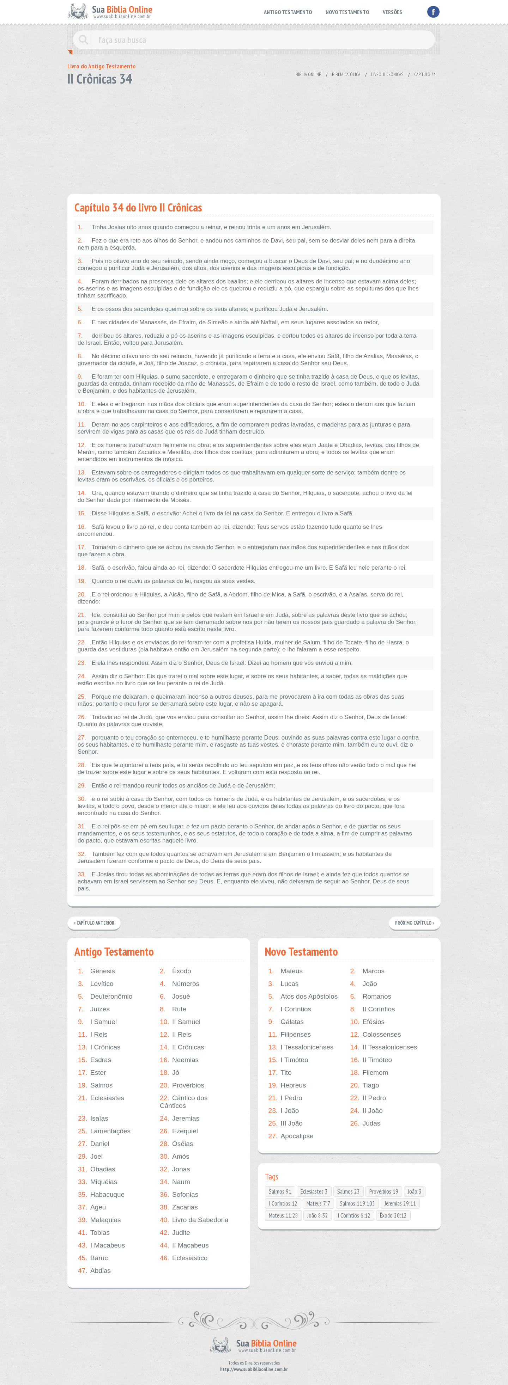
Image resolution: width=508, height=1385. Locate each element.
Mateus (285, 971)
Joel (90, 1156)
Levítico (95, 984)
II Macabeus (184, 1245)
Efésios (367, 1022)
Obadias (96, 1169)
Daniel (93, 1144)
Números (179, 984)
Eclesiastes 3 (314, 1191)
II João (366, 1111)
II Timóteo (371, 1060)
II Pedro (368, 1098)
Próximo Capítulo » (414, 923)
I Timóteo (288, 1060)
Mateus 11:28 (283, 1215)
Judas (365, 1123)
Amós (174, 1156)
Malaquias (99, 1220)
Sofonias (179, 1195)
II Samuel (180, 1022)
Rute (173, 1009)
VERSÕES (392, 12)
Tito (280, 1073)
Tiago (364, 1085)
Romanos (370, 996)
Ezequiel (179, 1131)
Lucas (283, 984)
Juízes (94, 1009)
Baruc (93, 1258)
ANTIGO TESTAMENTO (288, 12)
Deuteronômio (105, 996)
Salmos (95, 1085)
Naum (175, 1182)
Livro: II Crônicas (387, 75)
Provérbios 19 (383, 1191)
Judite (175, 1233)
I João (283, 1111)
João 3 (415, 1191)
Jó (169, 1073)
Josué (175, 996)
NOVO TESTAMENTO (347, 12)
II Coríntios (372, 1009)
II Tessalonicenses (383, 1047)
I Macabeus (101, 1245)
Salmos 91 (280, 1191)
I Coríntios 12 (283, 1203)
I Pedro (285, 1098)
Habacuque (101, 1195)
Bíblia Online (308, 75)
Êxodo (175, 971)
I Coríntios (290, 1009)
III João (285, 1123)
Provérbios (182, 1085)
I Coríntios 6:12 (354, 1215)
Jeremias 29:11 (400, 1203)
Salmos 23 (348, 1191)
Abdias (94, 1271)
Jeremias (179, 1118)
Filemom (369, 1073)
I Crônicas (99, 1047)
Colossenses (375, 1034)
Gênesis (96, 971)
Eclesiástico (183, 1258)
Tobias (94, 1233)
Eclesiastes (101, 1098)
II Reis (175, 1034)
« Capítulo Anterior (94, 923)
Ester (92, 1073)
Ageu (92, 1207)
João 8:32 (317, 1215)
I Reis (93, 1034)
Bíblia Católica (346, 75)
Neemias (179, 1060)
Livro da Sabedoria (194, 1220)
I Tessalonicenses (301, 1047)
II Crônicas (182, 1047)
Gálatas (286, 1022)
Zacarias (179, 1207)
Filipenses (289, 1034)
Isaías (93, 1118)
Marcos (367, 971)
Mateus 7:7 (318, 1203)
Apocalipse (291, 1136)
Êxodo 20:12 (393, 1215)
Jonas (175, 1169)
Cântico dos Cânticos (183, 1101)
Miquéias (97, 1182)
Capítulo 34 (425, 75)
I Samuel (97, 1022)
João (363, 984)
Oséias (176, 1144)
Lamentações (104, 1131)
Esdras (94, 1060)
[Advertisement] (254, 137)
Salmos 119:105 (357, 1203)
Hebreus (287, 1085)
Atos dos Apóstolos (303, 996)
